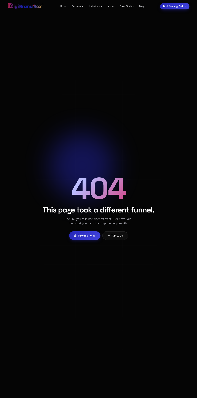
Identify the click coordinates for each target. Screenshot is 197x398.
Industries (95, 6)
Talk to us (115, 235)
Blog (141, 6)
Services (78, 6)
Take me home (84, 235)
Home (63, 6)
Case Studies (127, 6)
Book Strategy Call (174, 6)
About (111, 6)
